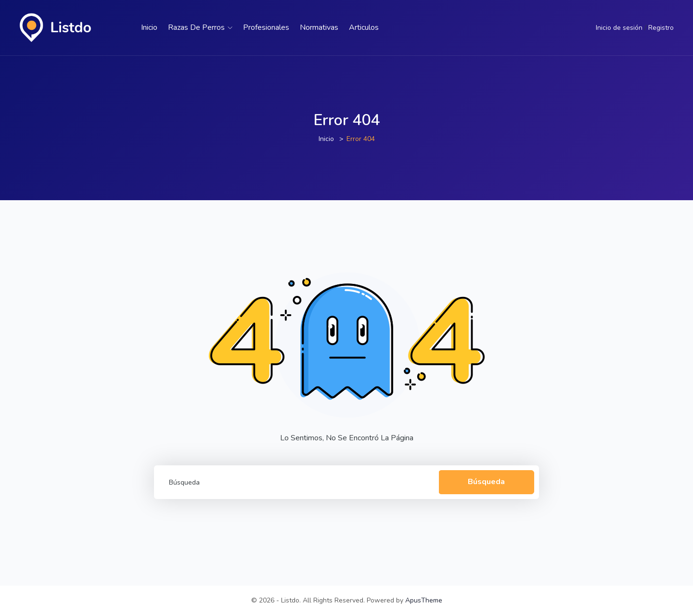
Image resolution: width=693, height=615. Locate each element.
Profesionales (266, 27)
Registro (661, 27)
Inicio (149, 27)
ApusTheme (423, 600)
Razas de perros (200, 27)
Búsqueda (486, 481)
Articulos (364, 27)
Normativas (319, 27)
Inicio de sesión (619, 27)
